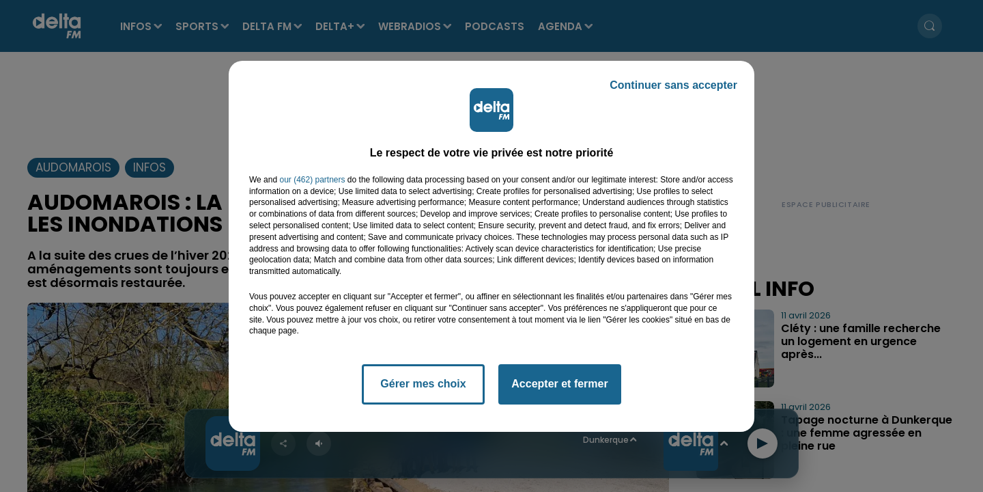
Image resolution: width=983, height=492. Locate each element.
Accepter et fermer (559, 384)
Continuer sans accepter (673, 85)
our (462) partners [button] (312, 179)
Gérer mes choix (423, 384)
